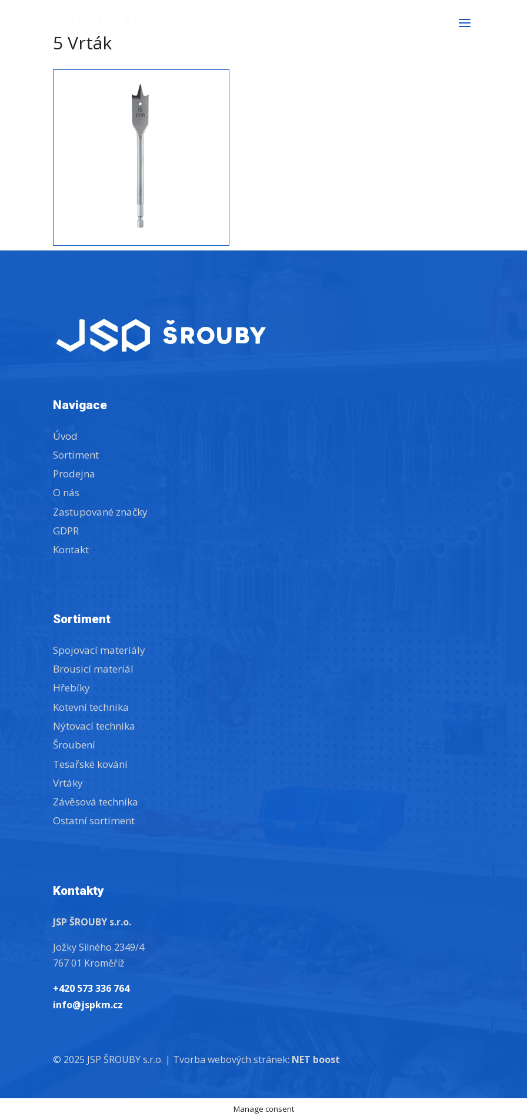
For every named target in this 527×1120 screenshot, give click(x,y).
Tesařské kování (90, 764)
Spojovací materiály (99, 650)
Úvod (65, 436)
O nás (66, 492)
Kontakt (71, 549)
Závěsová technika (95, 801)
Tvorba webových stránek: (256, 1059)
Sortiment (76, 455)
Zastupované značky (100, 512)
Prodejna (74, 473)
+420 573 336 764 (91, 988)
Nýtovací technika (94, 726)
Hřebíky (71, 687)
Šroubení (74, 744)
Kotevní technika (91, 707)
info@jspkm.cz (88, 1004)
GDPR (66, 530)
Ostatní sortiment (94, 820)
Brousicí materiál (93, 669)
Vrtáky (68, 783)
